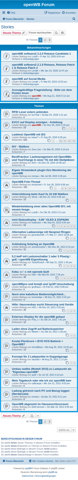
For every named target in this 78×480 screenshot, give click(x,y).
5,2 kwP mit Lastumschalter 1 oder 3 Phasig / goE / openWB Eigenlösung (41, 258)
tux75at (35, 115)
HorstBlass (37, 347)
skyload (35, 359)
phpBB (28, 468)
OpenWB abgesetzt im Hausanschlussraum (40, 404)
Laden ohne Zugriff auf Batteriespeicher (38, 328)
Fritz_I (35, 319)
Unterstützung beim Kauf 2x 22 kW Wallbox (40, 194)
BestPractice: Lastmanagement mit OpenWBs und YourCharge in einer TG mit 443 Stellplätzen (43, 158)
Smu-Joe (36, 149)
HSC (34, 307)
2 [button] (45, 40)
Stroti (34, 197)
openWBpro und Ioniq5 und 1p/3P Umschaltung (43, 284)
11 (74, 188)
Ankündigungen (31, 59)
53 (74, 141)
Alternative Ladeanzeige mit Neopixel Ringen (41, 232)
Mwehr (35, 331)
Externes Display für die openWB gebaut (38, 316)
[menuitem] (11, 12)
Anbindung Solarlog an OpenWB (33, 244)
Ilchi (34, 162)
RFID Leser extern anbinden (30, 112)
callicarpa (36, 383)
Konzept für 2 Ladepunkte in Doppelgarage (40, 356)
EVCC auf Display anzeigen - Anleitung (37, 122)
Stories (7, 27)
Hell (34, 274)
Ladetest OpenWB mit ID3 (28, 134)
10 (69, 188)
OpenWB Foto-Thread (26, 181)
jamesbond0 (38, 235)
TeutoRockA (38, 262)
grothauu (36, 287)
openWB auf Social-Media (28, 78)
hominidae (37, 297)
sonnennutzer (39, 247)
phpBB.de (52, 472)
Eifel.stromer (38, 407)
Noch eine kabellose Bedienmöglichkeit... (39, 294)
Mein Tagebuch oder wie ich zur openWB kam (41, 380)
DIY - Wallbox (20, 146)
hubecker (36, 222)
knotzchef (36, 184)
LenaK (35, 70)
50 (61, 141)
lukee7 (35, 137)
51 (65, 141)
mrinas (35, 176)
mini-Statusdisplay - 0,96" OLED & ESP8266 (40, 219)
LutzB (34, 56)
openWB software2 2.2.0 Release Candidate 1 (41, 53)
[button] (50, 40)
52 (69, 141)
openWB (36, 96)
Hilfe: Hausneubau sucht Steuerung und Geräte (43, 304)
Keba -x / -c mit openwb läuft (30, 271)
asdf (34, 375)
